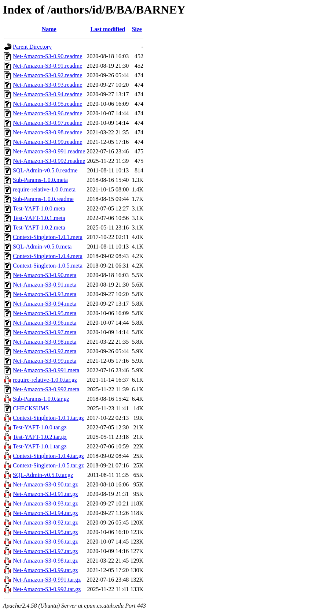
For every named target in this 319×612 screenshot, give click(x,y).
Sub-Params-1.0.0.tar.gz (41, 399)
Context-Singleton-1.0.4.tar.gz (48, 456)
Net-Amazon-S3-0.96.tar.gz (45, 541)
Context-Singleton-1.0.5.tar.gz (48, 465)
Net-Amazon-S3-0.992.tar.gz (47, 589)
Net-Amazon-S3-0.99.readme (47, 142)
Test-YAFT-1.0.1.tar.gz (40, 446)
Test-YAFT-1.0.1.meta (39, 218)
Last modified (107, 29)
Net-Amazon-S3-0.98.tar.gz (45, 560)
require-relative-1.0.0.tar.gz (45, 380)
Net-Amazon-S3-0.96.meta (44, 323)
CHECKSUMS (31, 408)
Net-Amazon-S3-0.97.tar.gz (45, 551)
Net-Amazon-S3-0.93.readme (47, 85)
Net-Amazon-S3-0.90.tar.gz (45, 484)
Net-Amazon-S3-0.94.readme (47, 94)
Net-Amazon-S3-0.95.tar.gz (45, 532)
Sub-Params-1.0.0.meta (40, 180)
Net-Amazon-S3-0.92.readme (47, 75)
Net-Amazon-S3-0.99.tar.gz (45, 570)
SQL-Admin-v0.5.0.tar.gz (43, 475)
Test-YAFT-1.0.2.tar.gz (40, 437)
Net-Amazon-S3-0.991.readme (49, 151)
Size (137, 29)
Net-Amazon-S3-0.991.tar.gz (47, 579)
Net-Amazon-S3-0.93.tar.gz (45, 503)
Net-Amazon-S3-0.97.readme (47, 123)
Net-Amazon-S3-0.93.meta (44, 294)
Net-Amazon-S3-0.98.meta (44, 342)
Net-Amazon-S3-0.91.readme (47, 66)
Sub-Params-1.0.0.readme (43, 199)
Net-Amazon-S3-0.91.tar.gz (45, 494)
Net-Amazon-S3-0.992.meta (46, 389)
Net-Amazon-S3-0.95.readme (47, 104)
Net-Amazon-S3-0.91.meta (44, 284)
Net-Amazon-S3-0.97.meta (44, 332)
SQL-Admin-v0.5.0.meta (42, 246)
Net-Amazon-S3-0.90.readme (47, 56)
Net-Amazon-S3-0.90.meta (44, 275)
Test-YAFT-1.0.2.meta (39, 227)
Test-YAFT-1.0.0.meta (39, 208)
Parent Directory (32, 47)
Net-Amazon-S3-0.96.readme (47, 113)
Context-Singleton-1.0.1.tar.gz (48, 418)
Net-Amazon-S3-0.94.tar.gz (45, 513)
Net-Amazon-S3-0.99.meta (44, 361)
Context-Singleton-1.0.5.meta (47, 265)
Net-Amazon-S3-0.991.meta (46, 370)
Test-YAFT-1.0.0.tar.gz (40, 427)
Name (49, 29)
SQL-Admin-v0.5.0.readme (45, 170)
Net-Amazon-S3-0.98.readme (47, 132)
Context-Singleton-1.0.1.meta (47, 237)
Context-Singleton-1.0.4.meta (47, 256)
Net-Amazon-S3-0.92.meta (44, 351)
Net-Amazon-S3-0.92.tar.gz (45, 522)
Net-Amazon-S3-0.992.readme (49, 161)
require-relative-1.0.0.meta (44, 189)
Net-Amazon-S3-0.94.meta (44, 304)
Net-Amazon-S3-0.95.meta (44, 313)
